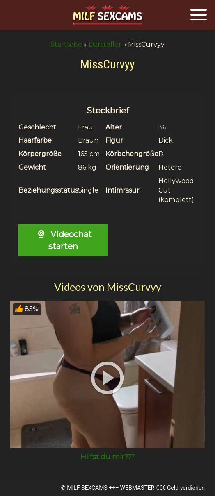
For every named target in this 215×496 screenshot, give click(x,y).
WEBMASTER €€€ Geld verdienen (162, 488)
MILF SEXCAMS (87, 488)
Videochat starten (62, 240)
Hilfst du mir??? (107, 457)
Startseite (66, 44)
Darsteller (105, 44)
